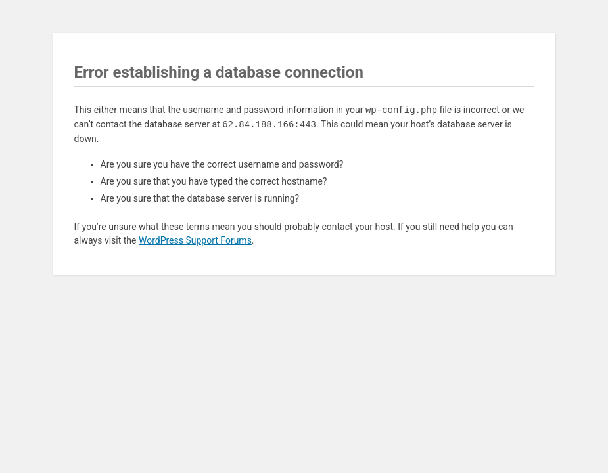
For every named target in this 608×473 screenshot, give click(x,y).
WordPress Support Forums (195, 240)
